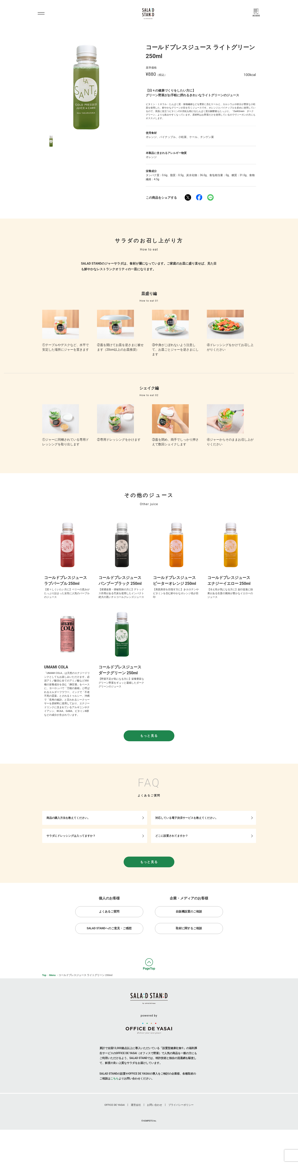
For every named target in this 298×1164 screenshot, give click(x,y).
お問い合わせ (154, 1139)
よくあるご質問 (109, 939)
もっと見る (149, 758)
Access (257, 16)
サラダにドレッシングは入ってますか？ (72, 860)
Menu (52, 1003)
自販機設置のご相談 (189, 939)
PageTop (149, 996)
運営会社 (136, 1139)
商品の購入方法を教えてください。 (70, 841)
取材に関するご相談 (189, 956)
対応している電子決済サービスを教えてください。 (188, 841)
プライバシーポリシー (179, 1139)
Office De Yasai (116, 1139)
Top (44, 1003)
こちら (114, 1112)
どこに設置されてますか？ (173, 860)
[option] (86, 87)
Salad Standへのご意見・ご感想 (109, 956)
